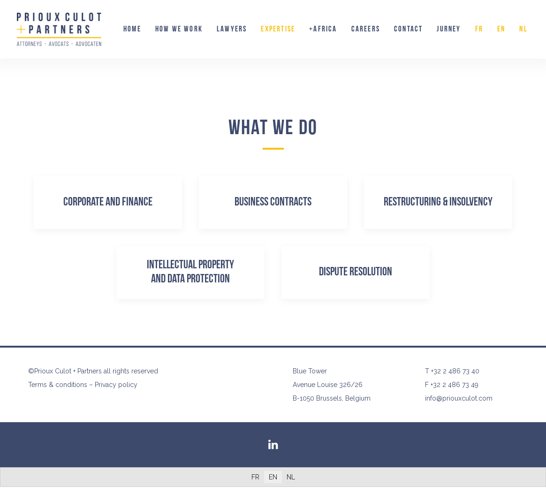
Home (132, 29)
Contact (408, 29)
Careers (365, 29)
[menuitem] (132, 29)
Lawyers (232, 29)
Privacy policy (116, 384)
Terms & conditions (57, 384)
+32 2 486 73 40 (455, 371)
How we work (179, 29)
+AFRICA (323, 29)
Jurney (449, 29)
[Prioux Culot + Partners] (59, 29)
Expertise (278, 29)
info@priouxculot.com (459, 398)
